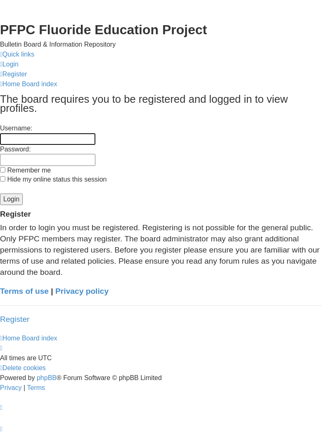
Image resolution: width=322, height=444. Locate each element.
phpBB (47, 377)
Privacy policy (82, 291)
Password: (15, 149)
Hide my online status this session (53, 179)
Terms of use (24, 291)
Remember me (25, 170)
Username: (16, 128)
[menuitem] (9, 64)
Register (14, 319)
